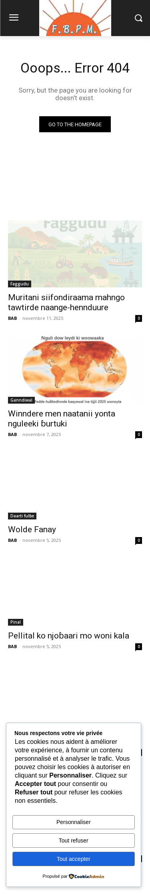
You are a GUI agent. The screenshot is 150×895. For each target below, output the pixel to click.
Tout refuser (73, 840)
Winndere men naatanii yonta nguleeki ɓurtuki (61, 418)
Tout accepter (73, 859)
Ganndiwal (21, 400)
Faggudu (19, 284)
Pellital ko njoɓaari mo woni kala (68, 635)
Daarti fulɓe (22, 516)
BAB (12, 318)
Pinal (15, 622)
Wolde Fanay (32, 529)
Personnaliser (73, 822)
